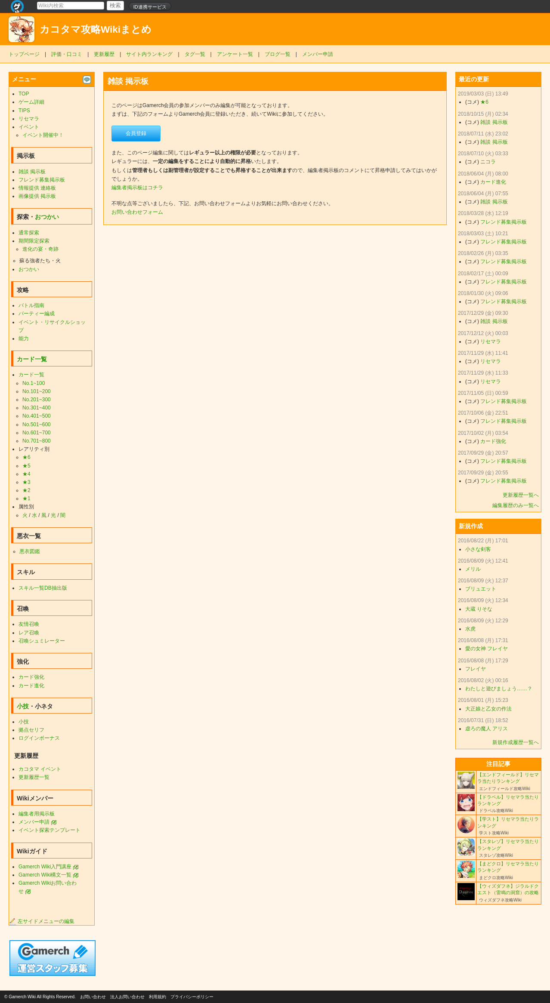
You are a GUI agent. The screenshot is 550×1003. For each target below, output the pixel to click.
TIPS (24, 111)
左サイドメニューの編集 (41, 921)
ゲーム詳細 (31, 102)
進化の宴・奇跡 (40, 249)
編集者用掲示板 (37, 814)
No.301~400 (36, 408)
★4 (26, 474)
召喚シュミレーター (42, 641)
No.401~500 (36, 416)
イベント (29, 127)
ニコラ (488, 162)
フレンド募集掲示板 (42, 180)
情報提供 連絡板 (37, 188)
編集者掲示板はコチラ (137, 188)
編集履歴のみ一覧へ (515, 505)
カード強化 (31, 677)
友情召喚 (29, 624)
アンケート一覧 (235, 54)
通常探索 (29, 233)
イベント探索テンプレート (49, 830)
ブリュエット (480, 589)
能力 (24, 338)
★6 (26, 457)
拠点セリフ (31, 730)
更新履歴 (104, 54)
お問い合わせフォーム (137, 212)
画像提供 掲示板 (37, 196)
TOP (24, 94)
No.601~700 (36, 433)
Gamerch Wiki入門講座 (45, 867)
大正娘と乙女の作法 (488, 709)
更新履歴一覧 (34, 777)
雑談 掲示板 (32, 172)
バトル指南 (31, 305)
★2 (26, 490)
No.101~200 (36, 391)
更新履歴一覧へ (521, 495)
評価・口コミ (66, 54)
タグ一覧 (195, 54)
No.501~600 (36, 425)
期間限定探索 (34, 241)
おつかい (47, 216)
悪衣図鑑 (29, 551)
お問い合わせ (93, 996)
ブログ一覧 (277, 54)
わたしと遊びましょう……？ (498, 689)
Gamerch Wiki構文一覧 (45, 875)
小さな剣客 (478, 549)
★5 (26, 466)
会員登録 (136, 133)
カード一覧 (32, 359)
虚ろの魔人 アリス (486, 729)
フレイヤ (475, 669)
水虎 (470, 629)
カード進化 (31, 686)
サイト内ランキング (149, 54)
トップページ (24, 54)
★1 (26, 498)
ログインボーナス (39, 738)
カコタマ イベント (40, 769)
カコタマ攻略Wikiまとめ (95, 29)
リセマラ (29, 119)
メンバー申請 (317, 54)
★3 (26, 482)
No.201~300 (36, 400)
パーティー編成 (37, 314)
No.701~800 (36, 441)
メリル (473, 569)
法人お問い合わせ (127, 996)
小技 (23, 706)
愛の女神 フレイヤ (486, 649)
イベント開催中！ (43, 135)
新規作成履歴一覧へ (515, 742)
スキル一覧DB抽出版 (43, 588)
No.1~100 (33, 383)
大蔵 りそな (478, 609)
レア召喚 (29, 633)
